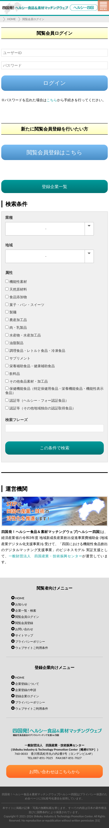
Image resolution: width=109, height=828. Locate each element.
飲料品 (12, 373)
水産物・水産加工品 (23, 335)
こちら (52, 100)
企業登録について (27, 684)
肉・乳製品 (16, 327)
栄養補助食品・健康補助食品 (30, 366)
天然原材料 (16, 289)
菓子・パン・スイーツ (24, 304)
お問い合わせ (24, 629)
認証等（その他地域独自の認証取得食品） (40, 408)
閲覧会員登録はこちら (54, 152)
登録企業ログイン (27, 696)
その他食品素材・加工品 (26, 381)
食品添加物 (16, 297)
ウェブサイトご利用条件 (31, 648)
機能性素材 (16, 281)
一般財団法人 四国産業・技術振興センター (45, 556)
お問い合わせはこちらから (54, 771)
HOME (11, 19)
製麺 (10, 312)
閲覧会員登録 (24, 623)
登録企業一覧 (54, 186)
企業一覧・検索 (25, 610)
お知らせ (21, 604)
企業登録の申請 (25, 690)
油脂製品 (14, 343)
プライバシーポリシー (30, 641)
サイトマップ (24, 635)
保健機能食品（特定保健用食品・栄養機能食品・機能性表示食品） (54, 390)
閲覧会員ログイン (33, 19)
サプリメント (17, 358)
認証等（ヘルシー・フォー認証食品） (37, 400)
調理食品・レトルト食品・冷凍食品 (35, 350)
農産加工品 (16, 320)
